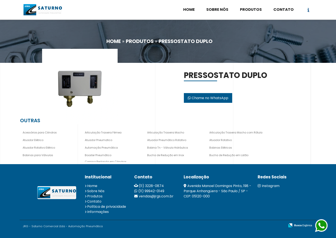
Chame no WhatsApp (208, 97)
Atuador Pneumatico (98, 140)
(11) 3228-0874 (151, 185)
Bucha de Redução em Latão (228, 155)
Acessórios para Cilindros (40, 132)
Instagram (268, 185)
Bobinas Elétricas (220, 147)
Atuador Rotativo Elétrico (39, 147)
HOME (189, 9)
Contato (94, 201)
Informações (98, 211)
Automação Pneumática (101, 147)
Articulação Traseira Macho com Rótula (235, 132)
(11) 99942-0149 (151, 191)
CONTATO (283, 9)
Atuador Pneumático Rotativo (166, 140)
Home (92, 185)
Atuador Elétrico (33, 140)
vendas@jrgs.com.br (156, 196)
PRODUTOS (251, 9)
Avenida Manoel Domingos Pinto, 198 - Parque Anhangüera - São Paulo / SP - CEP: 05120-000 (217, 191)
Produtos (95, 196)
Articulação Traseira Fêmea (103, 132)
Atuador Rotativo (220, 140)
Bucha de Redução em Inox (165, 155)
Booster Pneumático (98, 155)
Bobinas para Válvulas (38, 155)
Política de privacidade (106, 206)
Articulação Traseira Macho (165, 132)
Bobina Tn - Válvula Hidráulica (167, 147)
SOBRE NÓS (217, 9)
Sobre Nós (95, 191)
